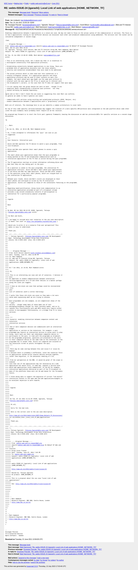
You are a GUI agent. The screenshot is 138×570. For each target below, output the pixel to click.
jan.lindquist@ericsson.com (31, 20)
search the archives (38, 562)
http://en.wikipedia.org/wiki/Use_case (41, 221)
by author (60, 560)
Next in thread (63, 15)
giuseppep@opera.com (31, 25)
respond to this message (27, 558)
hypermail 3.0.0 (32, 566)
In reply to (53, 15)
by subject (52, 560)
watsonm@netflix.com (90, 27)
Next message (28, 15)
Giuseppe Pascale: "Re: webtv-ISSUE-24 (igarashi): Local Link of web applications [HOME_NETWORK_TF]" (62, 549)
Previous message (41, 15)
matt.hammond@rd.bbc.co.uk (59, 27)
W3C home (8, 3)
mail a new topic (43, 558)
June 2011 (56, 3)
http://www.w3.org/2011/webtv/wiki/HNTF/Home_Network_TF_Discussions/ (35, 416)
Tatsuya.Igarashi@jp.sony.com (67, 25)
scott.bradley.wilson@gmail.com (102, 25)
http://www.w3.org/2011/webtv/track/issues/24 (29, 469)
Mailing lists (18, 3)
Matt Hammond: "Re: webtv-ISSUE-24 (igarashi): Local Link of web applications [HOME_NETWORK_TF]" (58, 547)
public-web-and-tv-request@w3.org (23, 46)
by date (36, 560)
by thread (44, 560)
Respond (35, 12)
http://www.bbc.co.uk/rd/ (21, 502)
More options (44, 12)
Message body (25, 12)
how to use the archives (21, 562)
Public (26, 3)
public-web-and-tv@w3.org (40, 3)
